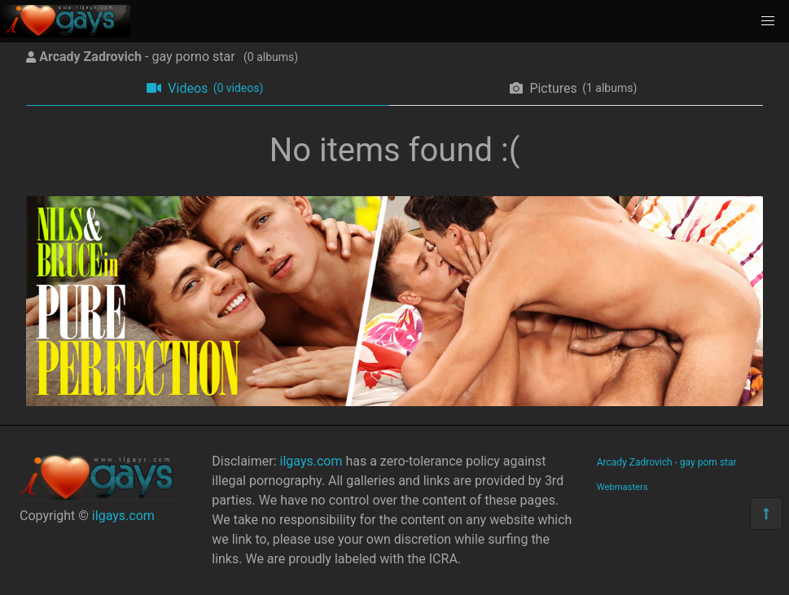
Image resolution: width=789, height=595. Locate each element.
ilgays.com (123, 515)
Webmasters (622, 487)
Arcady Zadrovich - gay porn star (667, 462)
